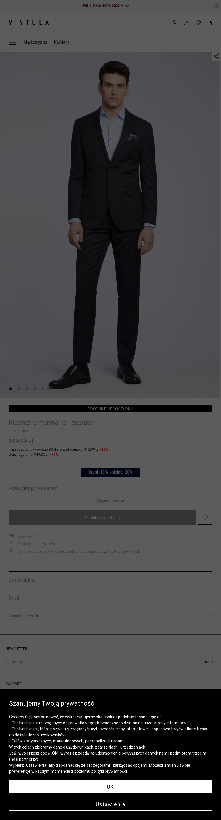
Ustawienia (110, 804)
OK (110, 787)
